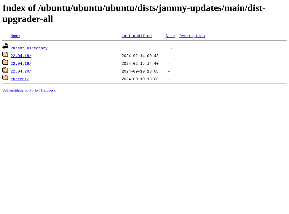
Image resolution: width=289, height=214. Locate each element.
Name (15, 35)
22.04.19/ (21, 63)
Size (170, 35)
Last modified (136, 35)
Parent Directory (29, 48)
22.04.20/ (21, 71)
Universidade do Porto (20, 90)
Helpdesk (48, 90)
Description (192, 35)
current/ (20, 78)
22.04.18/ (21, 55)
